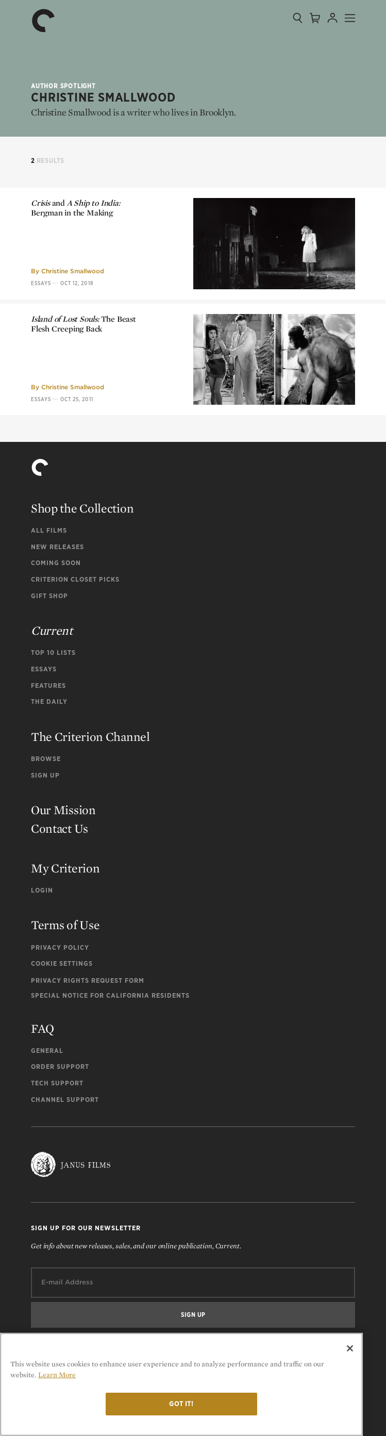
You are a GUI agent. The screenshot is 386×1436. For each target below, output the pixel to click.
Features (48, 685)
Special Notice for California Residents (110, 995)
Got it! (181, 1404)
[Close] (350, 1348)
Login (42, 890)
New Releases (57, 547)
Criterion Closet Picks (75, 579)
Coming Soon (56, 563)
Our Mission (63, 810)
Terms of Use (65, 925)
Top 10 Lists (53, 652)
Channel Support (65, 1099)
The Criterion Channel (90, 737)
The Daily (49, 701)
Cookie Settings (62, 963)
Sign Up (45, 775)
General (47, 1050)
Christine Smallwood (72, 271)
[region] (181, 1384)
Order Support (60, 1066)
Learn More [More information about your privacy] (57, 1374)
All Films (49, 530)
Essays (41, 283)
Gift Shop (49, 596)
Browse (46, 759)
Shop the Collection (82, 508)
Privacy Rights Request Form (87, 980)
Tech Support (57, 1083)
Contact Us (59, 828)
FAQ (42, 1028)
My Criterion (65, 868)
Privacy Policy (60, 947)
